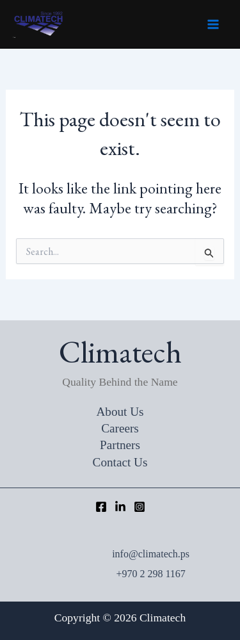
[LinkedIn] (120, 507)
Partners (120, 445)
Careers (120, 428)
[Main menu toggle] (213, 24)
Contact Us (120, 462)
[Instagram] (139, 507)
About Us (119, 411)
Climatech (14, 37)
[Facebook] (101, 507)
